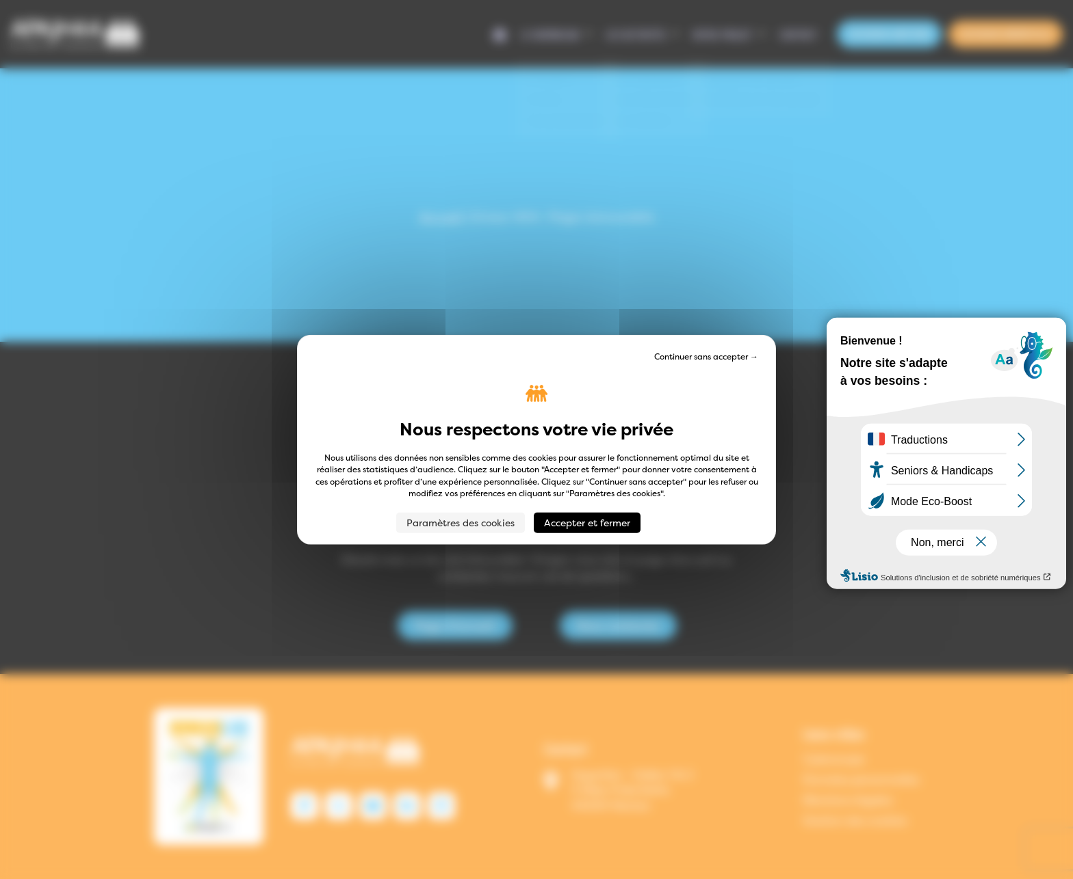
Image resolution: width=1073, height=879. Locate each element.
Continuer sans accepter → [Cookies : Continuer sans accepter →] (706, 356)
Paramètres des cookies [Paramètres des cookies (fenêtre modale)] (460, 521)
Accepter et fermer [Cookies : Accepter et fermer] (587, 521)
